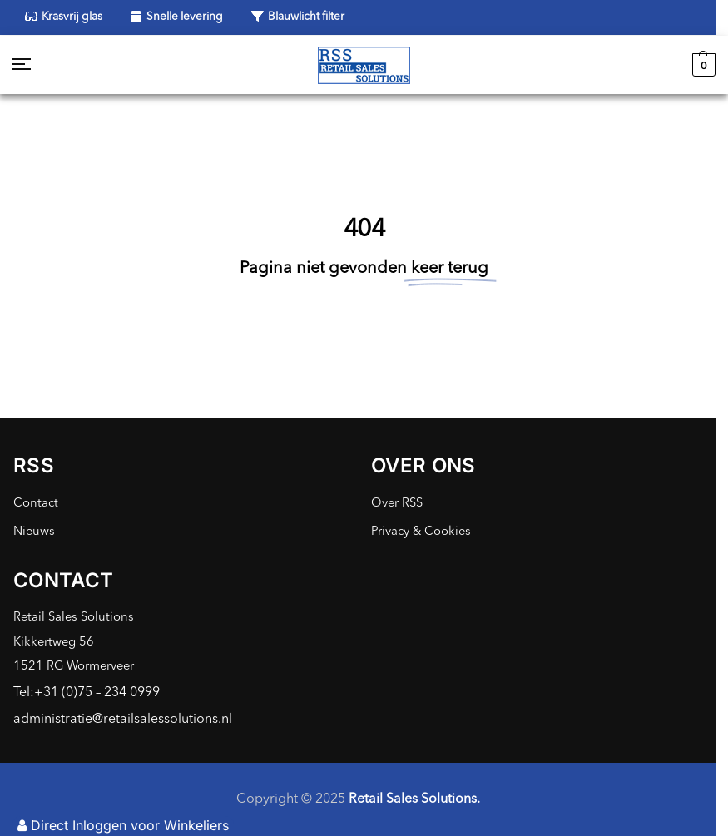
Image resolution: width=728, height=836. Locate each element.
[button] (702, 65)
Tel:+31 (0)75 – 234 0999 (86, 693)
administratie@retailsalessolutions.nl (122, 719)
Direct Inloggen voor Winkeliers (123, 825)
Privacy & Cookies (421, 532)
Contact (35, 503)
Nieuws (34, 532)
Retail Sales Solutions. (414, 799)
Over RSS (397, 503)
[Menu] (37, 64)
